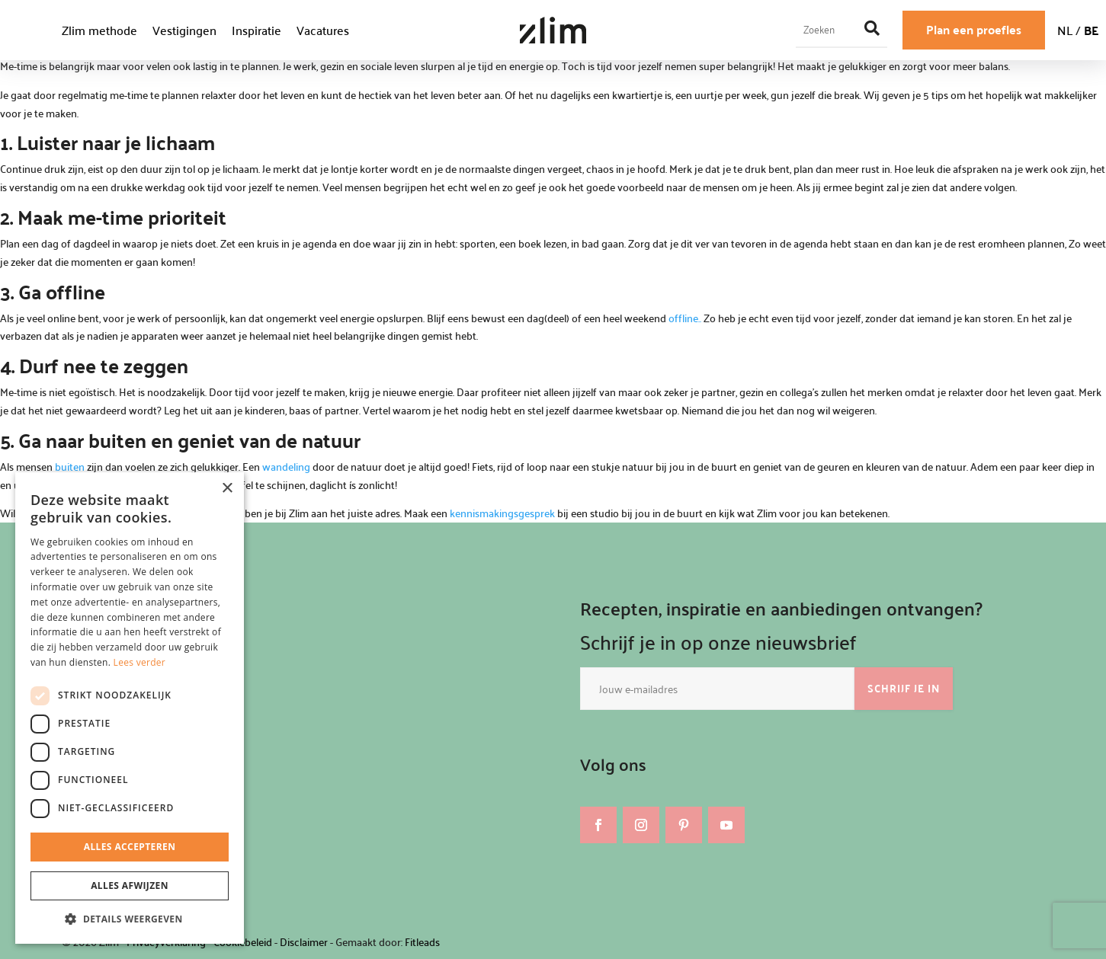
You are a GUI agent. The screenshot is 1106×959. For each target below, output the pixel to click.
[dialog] (129, 708)
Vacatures (323, 30)
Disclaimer (304, 941)
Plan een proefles (973, 29)
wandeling (286, 466)
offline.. (686, 318)
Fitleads (422, 941)
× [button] (226, 488)
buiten (69, 466)
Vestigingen (184, 30)
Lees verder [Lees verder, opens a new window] (140, 662)
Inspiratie (256, 30)
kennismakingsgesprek (503, 513)
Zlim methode (99, 30)
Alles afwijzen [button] (129, 885)
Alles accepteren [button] (130, 846)
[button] (129, 919)
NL (1064, 30)
